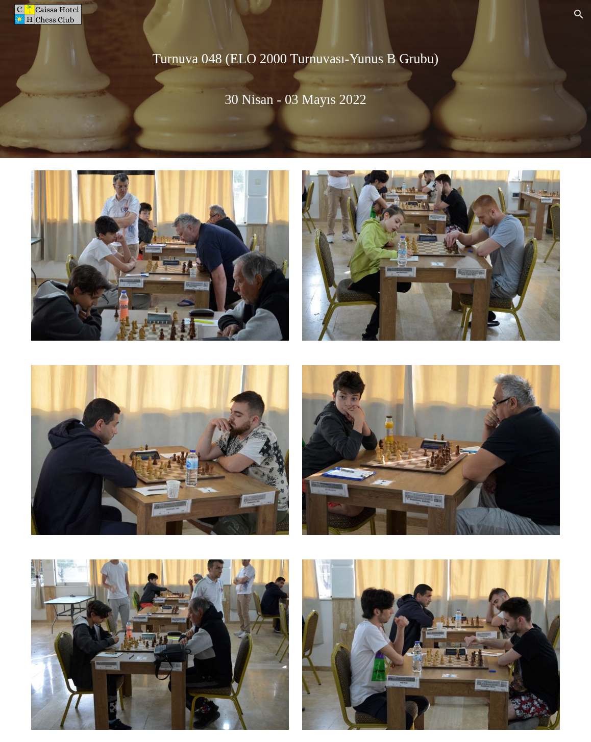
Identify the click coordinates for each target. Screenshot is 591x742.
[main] (295, 79)
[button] (579, 14)
